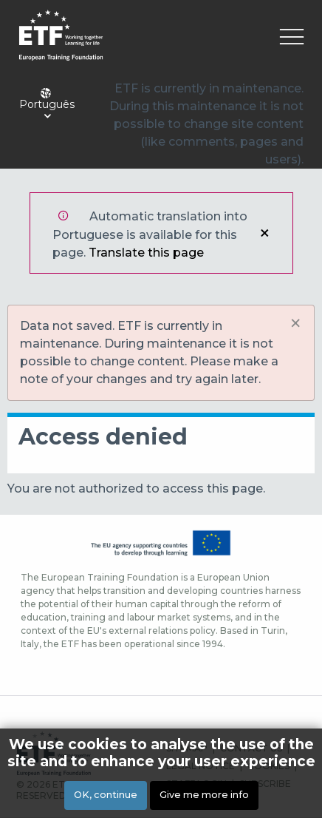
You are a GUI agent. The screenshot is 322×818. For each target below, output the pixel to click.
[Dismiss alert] (295, 323)
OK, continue (105, 794)
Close (264, 233)
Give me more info (204, 794)
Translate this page (146, 253)
